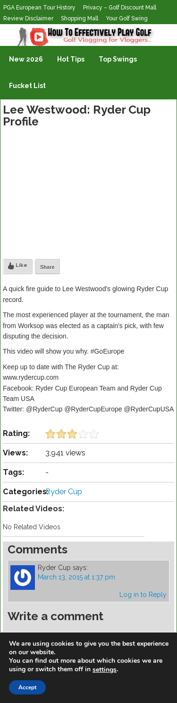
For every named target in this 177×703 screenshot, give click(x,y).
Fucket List (27, 85)
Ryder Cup (63, 491)
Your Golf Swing (127, 18)
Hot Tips (70, 59)
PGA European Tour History (39, 7)
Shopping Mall (79, 18)
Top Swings (118, 59)
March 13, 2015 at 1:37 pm (76, 577)
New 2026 (26, 59)
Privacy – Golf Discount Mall (119, 7)
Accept (27, 687)
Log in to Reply (143, 594)
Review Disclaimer (28, 18)
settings (105, 670)
